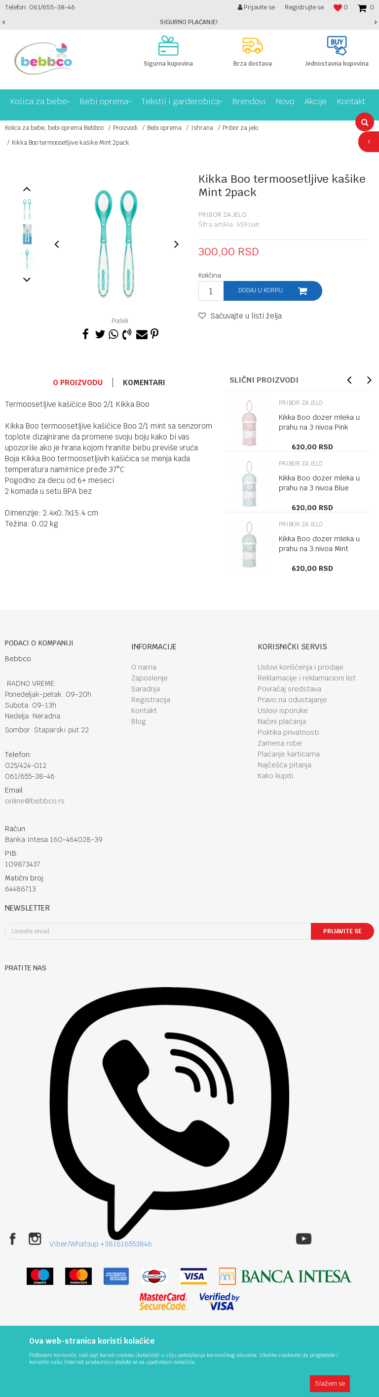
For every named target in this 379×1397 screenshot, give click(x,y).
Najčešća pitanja (284, 765)
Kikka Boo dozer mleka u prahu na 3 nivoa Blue (319, 483)
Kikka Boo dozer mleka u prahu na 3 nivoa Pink (319, 422)
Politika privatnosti (288, 732)
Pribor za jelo (240, 128)
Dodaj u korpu (260, 290)
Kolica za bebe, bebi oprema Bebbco (54, 128)
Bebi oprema (164, 128)
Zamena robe (280, 743)
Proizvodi (125, 128)
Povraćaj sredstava (289, 689)
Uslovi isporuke (283, 711)
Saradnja (145, 689)
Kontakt (144, 711)
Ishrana (202, 128)
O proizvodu (78, 382)
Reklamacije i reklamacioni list (307, 678)
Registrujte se (304, 7)
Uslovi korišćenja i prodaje (300, 667)
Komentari (144, 382)
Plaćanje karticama (289, 754)
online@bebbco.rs (35, 801)
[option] (189, 22)
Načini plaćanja (282, 721)
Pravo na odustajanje (292, 700)
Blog (138, 721)
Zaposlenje (149, 678)
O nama (143, 667)
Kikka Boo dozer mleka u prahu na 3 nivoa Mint (319, 543)
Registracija (150, 700)
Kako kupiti (275, 776)
